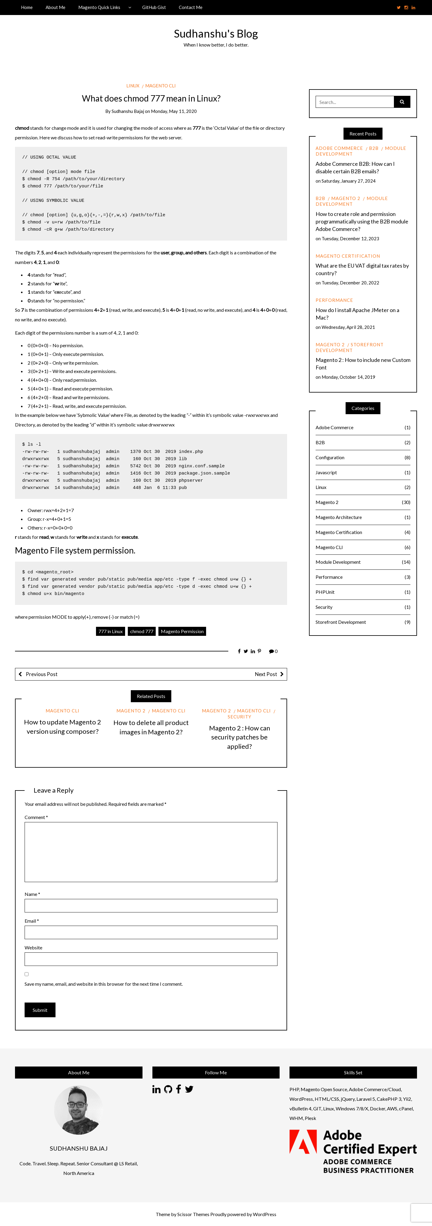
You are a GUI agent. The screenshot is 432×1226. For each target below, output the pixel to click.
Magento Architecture (363, 517)
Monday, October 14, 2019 (348, 377)
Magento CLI (160, 85)
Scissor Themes (193, 1214)
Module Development (352, 201)
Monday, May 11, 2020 (174, 111)
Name (32, 894)
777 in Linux (110, 631)
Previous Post (41, 674)
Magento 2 (131, 710)
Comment (36, 817)
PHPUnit (363, 592)
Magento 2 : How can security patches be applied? (239, 737)
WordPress (264, 1214)
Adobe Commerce (339, 148)
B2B (374, 148)
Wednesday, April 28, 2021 (348, 327)
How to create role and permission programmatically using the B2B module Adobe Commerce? (362, 221)
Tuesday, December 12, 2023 (350, 238)
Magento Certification (348, 256)
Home (27, 7)
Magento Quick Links (99, 7)
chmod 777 (141, 631)
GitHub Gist (154, 7)
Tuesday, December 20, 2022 (350, 282)
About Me (55, 7)
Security (363, 607)
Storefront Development (350, 347)
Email (32, 921)
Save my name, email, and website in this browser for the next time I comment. (104, 984)
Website (33, 947)
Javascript (363, 472)
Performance (334, 300)
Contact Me (190, 7)
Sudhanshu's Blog (216, 33)
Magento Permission (182, 631)
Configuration (363, 457)
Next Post (266, 674)
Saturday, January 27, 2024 (349, 181)
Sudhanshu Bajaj (128, 111)
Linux (133, 85)
